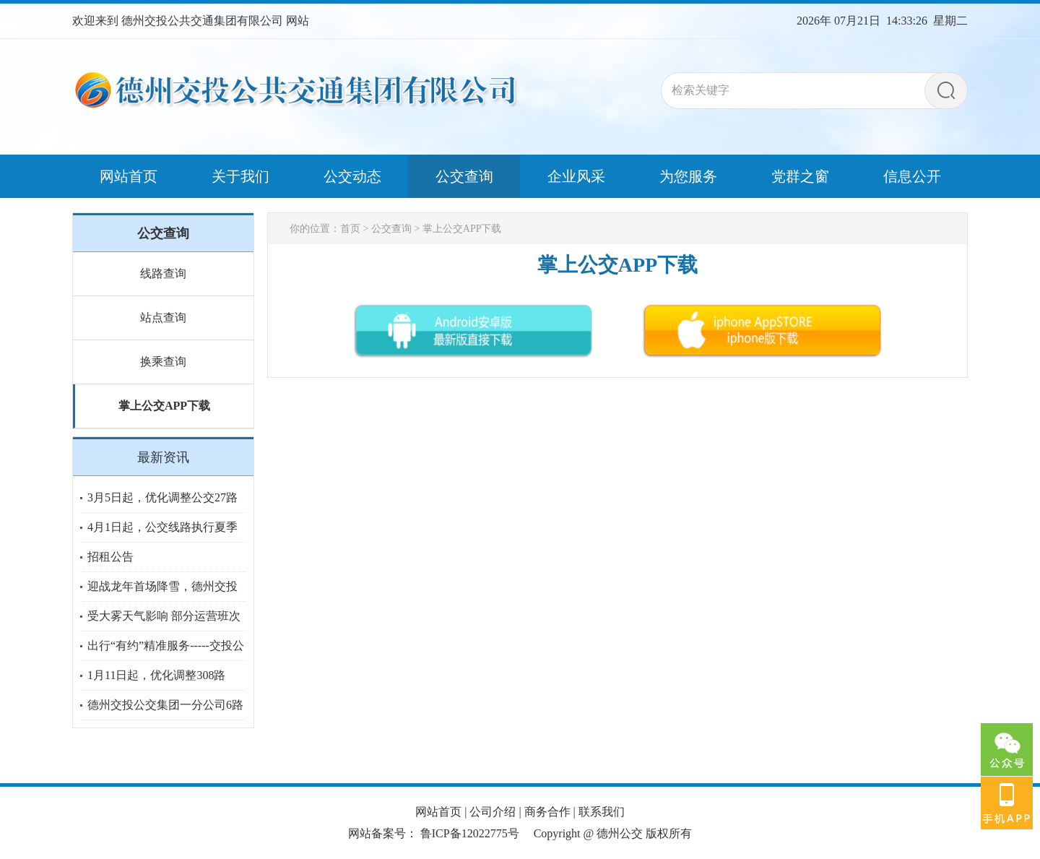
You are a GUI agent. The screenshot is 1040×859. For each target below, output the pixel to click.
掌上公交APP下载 (164, 406)
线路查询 (163, 273)
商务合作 (547, 812)
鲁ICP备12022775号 (469, 833)
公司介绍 (492, 812)
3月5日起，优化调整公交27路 (162, 497)
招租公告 (110, 557)
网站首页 (438, 812)
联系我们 (601, 812)
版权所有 (669, 833)
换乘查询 (163, 361)
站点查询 (163, 317)
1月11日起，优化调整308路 (156, 675)
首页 (350, 228)
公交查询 (391, 228)
